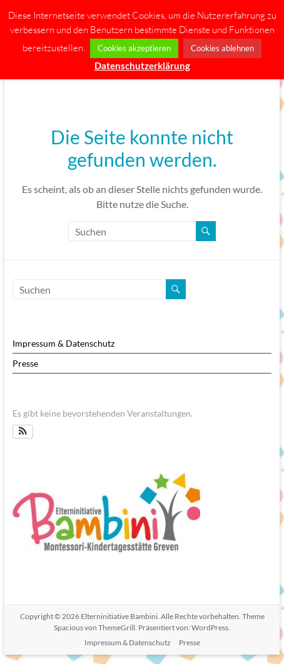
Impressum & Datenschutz (63, 343)
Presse (25, 363)
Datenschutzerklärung (142, 65)
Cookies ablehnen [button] (222, 48)
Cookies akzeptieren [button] (134, 48)
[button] (23, 431)
